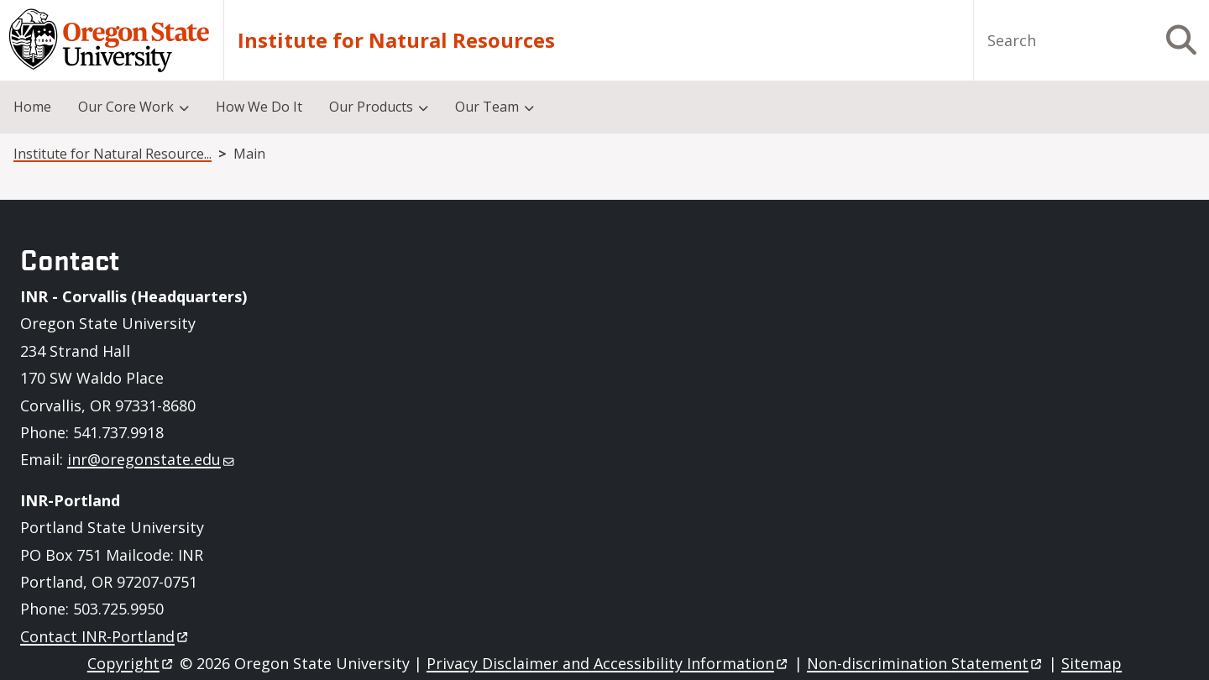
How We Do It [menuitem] (259, 106)
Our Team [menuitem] (487, 106)
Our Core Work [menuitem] (126, 106)
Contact (105, 636)
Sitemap (1091, 663)
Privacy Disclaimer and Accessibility (608, 663)
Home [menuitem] (32, 106)
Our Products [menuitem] (371, 106)
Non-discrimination (925, 663)
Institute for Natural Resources (396, 40)
